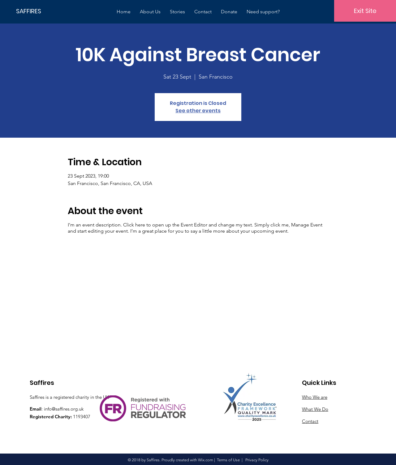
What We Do (315, 409)
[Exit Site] (365, 11)
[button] (150, 12)
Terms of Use (228, 460)
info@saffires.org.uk (64, 409)
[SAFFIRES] (37, 10)
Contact (310, 421)
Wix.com (205, 460)
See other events (198, 110)
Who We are (314, 397)
